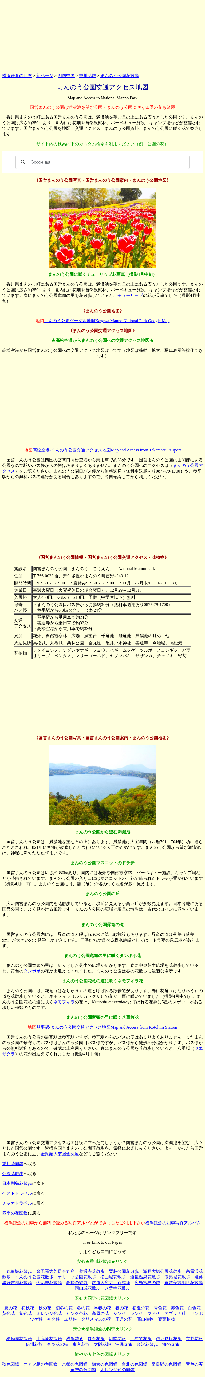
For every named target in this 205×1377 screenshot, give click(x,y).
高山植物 (145, 1319)
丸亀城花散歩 (19, 1271)
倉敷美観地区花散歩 (183, 1282)
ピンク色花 (77, 1313)
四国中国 (66, 75)
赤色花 (177, 1308)
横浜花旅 (74, 1338)
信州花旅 (34, 1344)
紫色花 (25, 1313)
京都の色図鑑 (75, 1364)
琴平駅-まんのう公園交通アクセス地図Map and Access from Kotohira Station (106, 1027)
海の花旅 (170, 1344)
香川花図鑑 (12, 1163)
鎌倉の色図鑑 (104, 1364)
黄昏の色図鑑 (83, 1369)
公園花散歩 (12, 1173)
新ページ (44, 75)
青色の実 (194, 1364)
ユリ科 (70, 1319)
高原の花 (100, 1313)
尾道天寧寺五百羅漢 (111, 1282)
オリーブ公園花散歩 (77, 1277)
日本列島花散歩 (17, 1183)
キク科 (53, 1319)
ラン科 (136, 1313)
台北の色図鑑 (134, 1364)
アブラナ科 (175, 1313)
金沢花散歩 (147, 1344)
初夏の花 (140, 1308)
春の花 (121, 1308)
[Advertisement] (102, 35)
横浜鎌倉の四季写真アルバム (173, 1223)
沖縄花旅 (123, 1344)
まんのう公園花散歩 (119, 75)
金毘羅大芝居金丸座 (60, 1154)
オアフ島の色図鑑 (40, 1364)
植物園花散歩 (19, 1338)
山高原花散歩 (49, 1338)
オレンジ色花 (49, 1313)
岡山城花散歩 (87, 1288)
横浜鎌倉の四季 (17, 75)
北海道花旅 (141, 1338)
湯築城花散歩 (177, 1277)
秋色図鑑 (10, 1364)
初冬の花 (64, 1308)
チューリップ (130, 295)
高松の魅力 (77, 1282)
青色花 (160, 1308)
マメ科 (153, 1313)
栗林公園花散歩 (124, 1271)
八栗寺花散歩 (117, 1288)
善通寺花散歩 (92, 1271)
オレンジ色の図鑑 (117, 1369)
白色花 (194, 1308)
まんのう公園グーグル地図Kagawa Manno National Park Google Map (107, 320)
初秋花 (27, 1308)
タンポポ (32, 971)
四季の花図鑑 (15, 1213)
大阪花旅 (102, 1344)
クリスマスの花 (96, 1319)
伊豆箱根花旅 (169, 1338)
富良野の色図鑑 (167, 1364)
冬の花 (83, 1308)
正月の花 (123, 1319)
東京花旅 (81, 1344)
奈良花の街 (57, 1344)
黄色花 (8, 1313)
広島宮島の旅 (147, 1282)
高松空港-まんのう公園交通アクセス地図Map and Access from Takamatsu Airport (107, 450)
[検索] (102, 162)
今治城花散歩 (49, 1282)
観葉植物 (166, 1319)
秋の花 (44, 1308)
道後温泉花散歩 (145, 1277)
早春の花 (102, 1308)
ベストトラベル (17, 1193)
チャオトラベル (17, 1203)
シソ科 (119, 1313)
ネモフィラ (64, 1002)
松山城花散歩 (113, 1277)
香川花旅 (87, 75)
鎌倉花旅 (96, 1338)
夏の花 (10, 1308)
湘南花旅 (117, 1338)
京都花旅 (194, 1338)
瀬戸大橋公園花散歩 (162, 1271)
